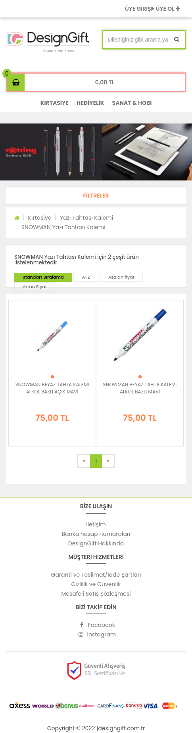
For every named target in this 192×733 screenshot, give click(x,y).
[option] (96, 151)
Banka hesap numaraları (95, 534)
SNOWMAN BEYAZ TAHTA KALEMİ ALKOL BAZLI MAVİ (140, 388)
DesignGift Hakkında (96, 543)
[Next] (108, 461)
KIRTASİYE (54, 103)
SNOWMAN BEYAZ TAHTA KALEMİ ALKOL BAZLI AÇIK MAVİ (52, 388)
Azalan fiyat (121, 277)
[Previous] (83, 461)
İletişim (96, 524)
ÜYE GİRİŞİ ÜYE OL (152, 9)
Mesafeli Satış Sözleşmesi (96, 594)
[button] (96, 195)
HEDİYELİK (90, 103)
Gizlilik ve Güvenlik (96, 584)
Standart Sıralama (43, 277)
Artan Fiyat (35, 286)
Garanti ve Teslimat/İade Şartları (96, 575)
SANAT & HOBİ (132, 103)
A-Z (86, 277)
